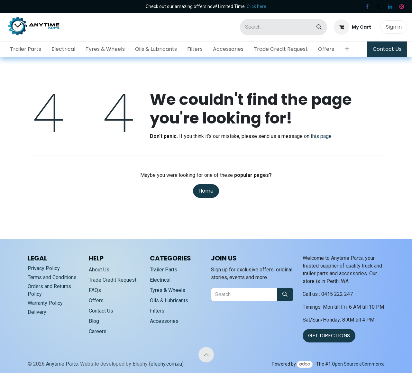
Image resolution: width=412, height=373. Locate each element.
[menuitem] (25, 49)
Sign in (394, 27)
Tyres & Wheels (167, 290)
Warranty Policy (45, 303)
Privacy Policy (44, 268)
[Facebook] (367, 6)
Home (206, 191)
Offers (96, 300)
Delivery (37, 312)
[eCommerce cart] (352, 27)
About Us (99, 270)
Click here (256, 6)
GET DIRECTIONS (329, 335)
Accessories (164, 321)
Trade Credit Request (112, 280)
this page (321, 136)
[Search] (319, 27)
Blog (94, 321)
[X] (378, 6)
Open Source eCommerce (358, 364)
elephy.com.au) (167, 364)
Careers (97, 331)
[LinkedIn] (390, 6)
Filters (157, 311)
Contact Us (387, 49)
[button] (206, 354)
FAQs (95, 290)
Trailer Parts (163, 270)
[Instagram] (402, 6)
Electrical (160, 280)
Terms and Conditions (52, 277)
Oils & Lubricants (169, 300)
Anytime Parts (62, 364)
